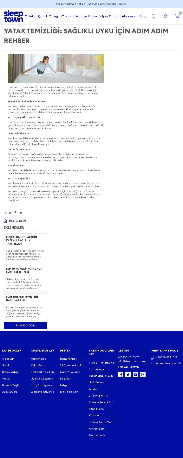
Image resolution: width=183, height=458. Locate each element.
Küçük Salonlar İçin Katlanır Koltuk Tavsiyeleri (21, 240)
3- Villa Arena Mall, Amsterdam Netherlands (101, 428)
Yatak (30, 15)
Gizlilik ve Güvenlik (42, 391)
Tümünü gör (25, 325)
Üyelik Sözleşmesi (42, 378)
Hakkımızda (38, 358)
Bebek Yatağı (10, 372)
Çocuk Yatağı (49, 15)
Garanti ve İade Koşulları (70, 375)
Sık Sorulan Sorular (71, 365)
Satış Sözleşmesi (41, 385)
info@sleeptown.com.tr (166, 363)
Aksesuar (129, 15)
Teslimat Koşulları (42, 372)
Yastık (67, 15)
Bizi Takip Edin (69, 391)
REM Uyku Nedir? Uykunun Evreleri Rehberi (24, 270)
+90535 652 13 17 (166, 357)
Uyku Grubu (110, 15)
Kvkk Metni (38, 365)
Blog (143, 16)
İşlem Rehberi (68, 358)
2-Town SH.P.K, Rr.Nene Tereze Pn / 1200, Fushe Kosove (101, 405)
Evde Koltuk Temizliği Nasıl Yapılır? (22, 299)
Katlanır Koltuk (87, 15)
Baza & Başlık (11, 385)
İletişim (64, 385)
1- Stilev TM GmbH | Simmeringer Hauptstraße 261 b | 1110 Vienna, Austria (101, 376)
